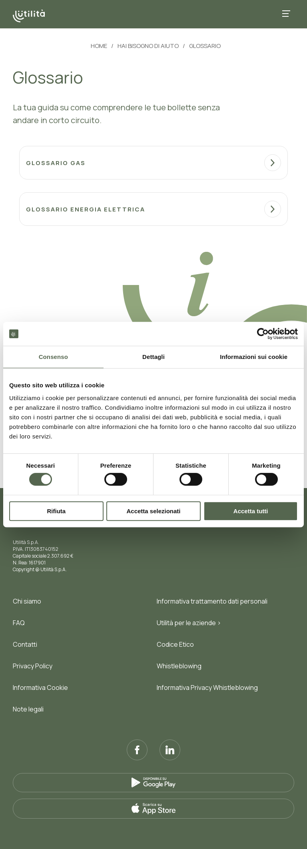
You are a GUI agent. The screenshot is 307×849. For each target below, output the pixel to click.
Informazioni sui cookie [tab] (253, 356)
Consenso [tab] (53, 356)
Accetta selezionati (153, 511)
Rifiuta (56, 511)
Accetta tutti (250, 511)
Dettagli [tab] (153, 356)
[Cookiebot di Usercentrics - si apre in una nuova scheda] (263, 334)
